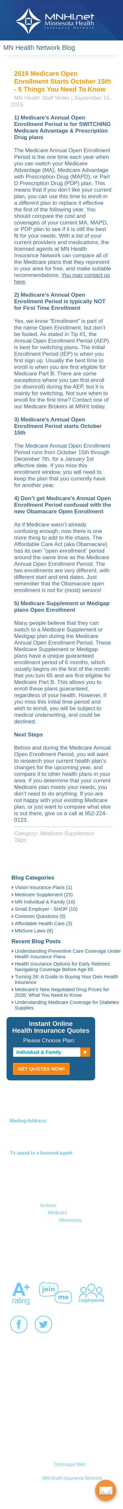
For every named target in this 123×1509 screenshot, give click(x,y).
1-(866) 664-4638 (61, 1179)
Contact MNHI (24, 1245)
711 (47, 1188)
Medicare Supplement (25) (44, 894)
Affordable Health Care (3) (43, 923)
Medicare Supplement (67, 833)
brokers (48, 1205)
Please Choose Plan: (49, 1040)
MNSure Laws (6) (34, 930)
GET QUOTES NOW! (41, 1069)
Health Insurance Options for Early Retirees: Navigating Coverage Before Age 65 (63, 966)
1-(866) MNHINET (60, 1170)
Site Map (91, 1245)
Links (69, 1259)
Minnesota (70, 1220)
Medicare (57, 1212)
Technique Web (69, 1464)
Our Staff (44, 1259)
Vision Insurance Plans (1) (43, 887)
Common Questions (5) (40, 916)
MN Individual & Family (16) (45, 901)
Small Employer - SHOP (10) (46, 909)
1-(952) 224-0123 (61, 1161)
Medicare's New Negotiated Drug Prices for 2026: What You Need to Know (62, 992)
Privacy (17, 1259)
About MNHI (60, 1245)
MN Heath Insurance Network (72, 1478)
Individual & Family (38, 1052)
